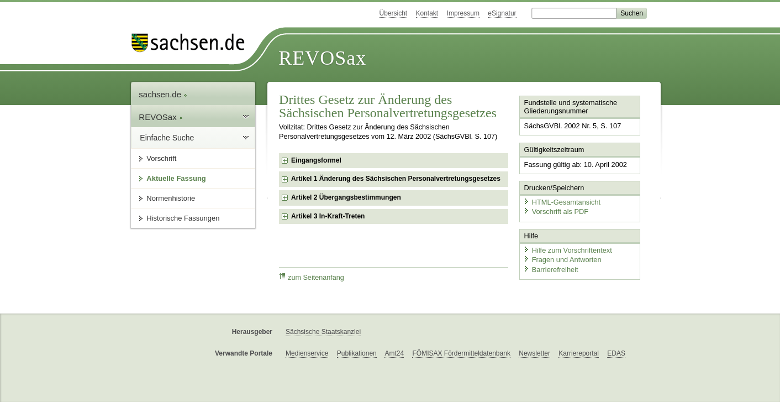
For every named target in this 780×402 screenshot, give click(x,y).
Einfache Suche (167, 137)
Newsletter (534, 353)
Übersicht (393, 13)
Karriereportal (578, 353)
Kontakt (427, 13)
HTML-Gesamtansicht (561, 202)
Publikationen (357, 353)
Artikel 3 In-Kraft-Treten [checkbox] (328, 216)
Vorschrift (161, 158)
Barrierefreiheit (550, 269)
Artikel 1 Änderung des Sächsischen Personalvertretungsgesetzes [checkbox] (395, 178)
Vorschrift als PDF (555, 211)
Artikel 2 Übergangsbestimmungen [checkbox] (346, 197)
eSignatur (502, 13)
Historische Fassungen (182, 218)
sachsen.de (163, 94)
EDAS (616, 353)
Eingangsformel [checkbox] (316, 160)
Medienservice (307, 353)
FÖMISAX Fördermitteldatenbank (461, 353)
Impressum (463, 13)
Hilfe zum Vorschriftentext (567, 250)
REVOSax (322, 58)
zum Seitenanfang (311, 277)
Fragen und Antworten (562, 259)
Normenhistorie (170, 198)
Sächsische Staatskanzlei (323, 332)
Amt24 (394, 353)
